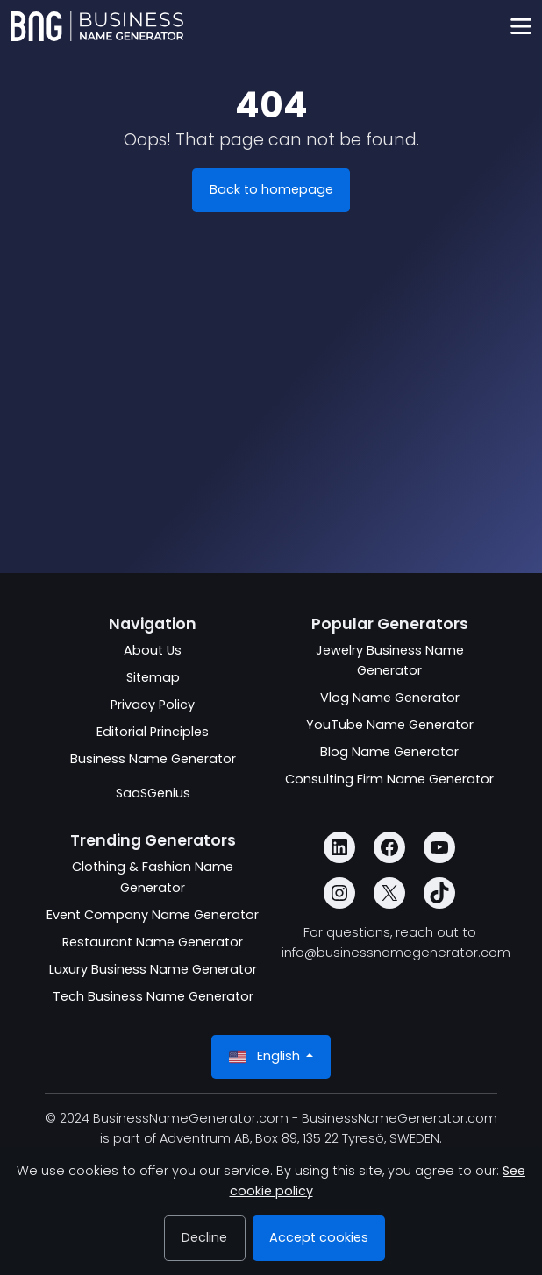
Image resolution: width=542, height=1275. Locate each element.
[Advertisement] (271, 427)
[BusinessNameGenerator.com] (97, 26)
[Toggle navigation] (520, 27)
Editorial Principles (152, 731)
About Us (153, 650)
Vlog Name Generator (390, 697)
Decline (204, 1237)
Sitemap (153, 677)
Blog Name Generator (389, 752)
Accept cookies (318, 1237)
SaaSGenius (153, 793)
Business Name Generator (153, 759)
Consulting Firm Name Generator (389, 779)
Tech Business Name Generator (153, 996)
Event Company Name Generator (152, 915)
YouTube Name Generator (390, 724)
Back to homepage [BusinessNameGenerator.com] (271, 189)
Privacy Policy (153, 704)
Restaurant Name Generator (152, 942)
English (266, 1056)
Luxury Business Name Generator (153, 969)
